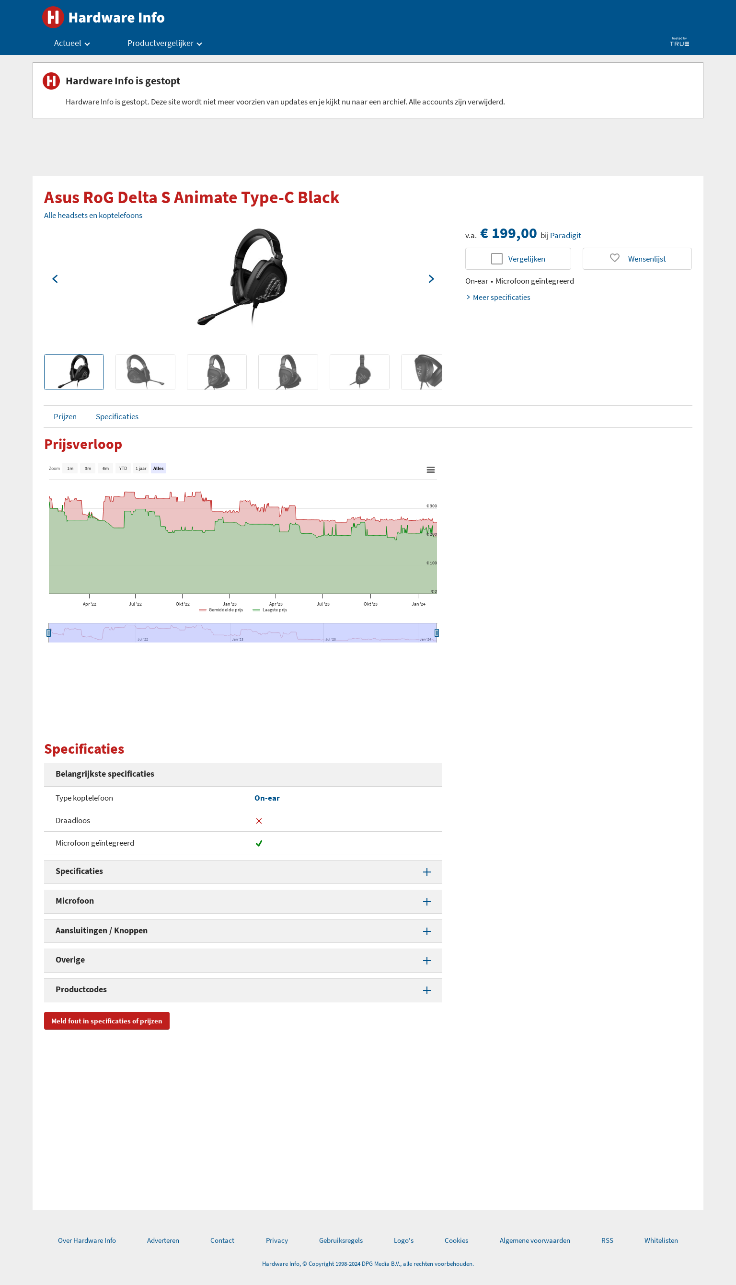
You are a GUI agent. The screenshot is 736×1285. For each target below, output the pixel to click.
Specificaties (117, 416)
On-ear (267, 797)
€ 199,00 (508, 232)
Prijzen (65, 416)
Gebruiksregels (341, 1240)
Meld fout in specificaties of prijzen (106, 1020)
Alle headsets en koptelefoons (93, 215)
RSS (607, 1240)
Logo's (404, 1240)
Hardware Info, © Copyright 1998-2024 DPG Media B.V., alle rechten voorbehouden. (368, 1264)
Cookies (456, 1240)
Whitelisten (661, 1240)
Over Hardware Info (87, 1240)
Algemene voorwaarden (535, 1240)
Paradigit (565, 235)
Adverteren (163, 1240)
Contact (222, 1240)
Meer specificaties (497, 297)
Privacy (277, 1240)
